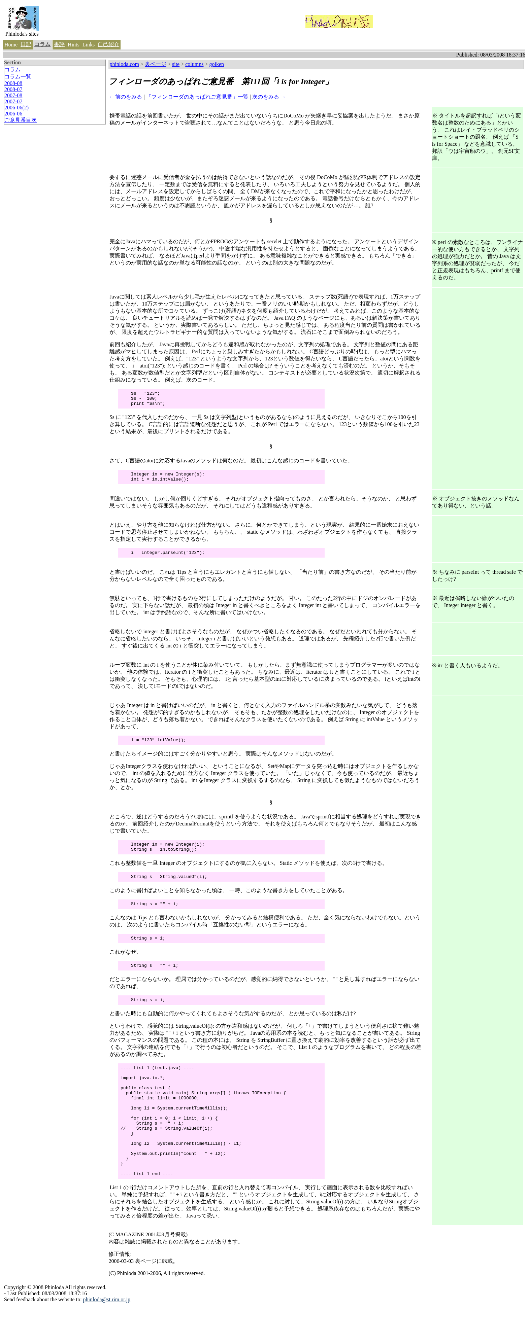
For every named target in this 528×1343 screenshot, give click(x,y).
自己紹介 (108, 44)
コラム (42, 44)
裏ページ (155, 64)
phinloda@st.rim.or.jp (107, 1336)
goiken (216, 64)
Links (88, 44)
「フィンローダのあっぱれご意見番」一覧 (197, 97)
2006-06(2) (16, 107)
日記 (26, 44)
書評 (59, 44)
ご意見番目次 (20, 120)
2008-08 (13, 83)
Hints (73, 44)
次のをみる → (269, 97)
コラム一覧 (17, 76)
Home (11, 44)
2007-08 (13, 95)
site (175, 64)
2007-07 (13, 101)
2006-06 (13, 113)
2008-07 (13, 89)
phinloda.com (124, 64)
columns (194, 64)
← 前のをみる (125, 97)
